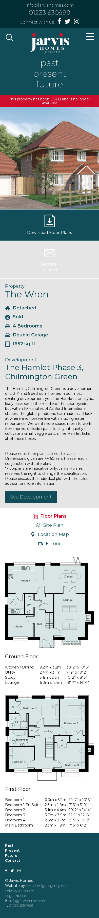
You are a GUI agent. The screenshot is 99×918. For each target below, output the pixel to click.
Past (9, 845)
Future (11, 855)
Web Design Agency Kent (47, 885)
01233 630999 (49, 12)
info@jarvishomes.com (50, 5)
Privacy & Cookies (19, 890)
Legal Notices (16, 895)
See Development (31, 497)
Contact (12, 860)
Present (12, 850)
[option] (49, 158)
